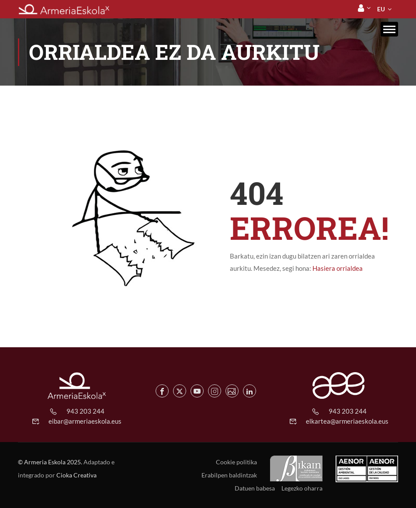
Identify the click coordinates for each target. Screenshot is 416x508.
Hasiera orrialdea (337, 268)
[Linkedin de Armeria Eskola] (249, 390)
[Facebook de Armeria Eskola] (162, 390)
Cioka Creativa (76, 475)
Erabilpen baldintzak (229, 475)
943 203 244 (85, 411)
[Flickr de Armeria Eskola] (232, 390)
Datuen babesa (255, 488)
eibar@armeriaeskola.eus (85, 421)
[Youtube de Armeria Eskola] (197, 390)
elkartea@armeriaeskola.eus (347, 421)
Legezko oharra (301, 488)
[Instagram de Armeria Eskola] (214, 390)
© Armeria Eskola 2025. (50, 462)
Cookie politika (236, 462)
